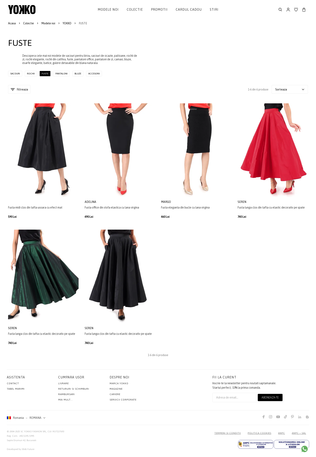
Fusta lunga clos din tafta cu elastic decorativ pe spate (271, 207)
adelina (91, 202)
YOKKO (67, 23)
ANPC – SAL (299, 434)
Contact (13, 385)
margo (166, 202)
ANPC (281, 434)
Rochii (31, 73)
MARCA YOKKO (119, 385)
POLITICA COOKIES (259, 434)
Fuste (45, 73)
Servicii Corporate (123, 401)
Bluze (78, 73)
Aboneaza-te (270, 399)
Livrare (63, 385)
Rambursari (66, 395)
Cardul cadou (189, 9)
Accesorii (94, 73)
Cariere (115, 395)
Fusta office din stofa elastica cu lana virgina (112, 207)
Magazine (116, 390)
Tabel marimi (16, 390)
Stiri (214, 9)
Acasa (12, 23)
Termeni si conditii (227, 434)
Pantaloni (61, 73)
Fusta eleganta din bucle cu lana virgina (185, 207)
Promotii (159, 9)
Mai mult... (65, 401)
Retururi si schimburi (73, 390)
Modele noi (108, 9)
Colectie (135, 9)
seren (242, 202)
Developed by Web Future (20, 450)
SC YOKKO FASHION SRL (33, 433)
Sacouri (15, 73)
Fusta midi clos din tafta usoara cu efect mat (35, 207)
